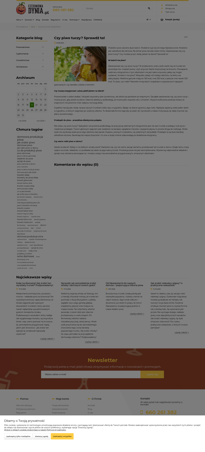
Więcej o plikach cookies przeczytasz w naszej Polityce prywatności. (35, 430)
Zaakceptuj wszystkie (62, 436)
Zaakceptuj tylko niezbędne (18, 436)
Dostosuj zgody (41, 436)
